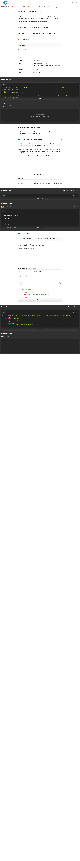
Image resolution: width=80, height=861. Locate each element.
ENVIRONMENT (5, 6)
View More (40, 197)
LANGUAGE (42, 6)
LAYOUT (24, 6)
